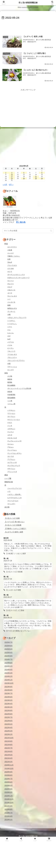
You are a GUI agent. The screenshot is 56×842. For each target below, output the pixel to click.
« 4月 (5, 185)
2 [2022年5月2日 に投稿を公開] (5, 172)
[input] (28, 230)
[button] (51, 231)
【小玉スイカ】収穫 (12, 518)
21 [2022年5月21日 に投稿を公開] (36, 176)
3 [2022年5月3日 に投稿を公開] (11, 172)
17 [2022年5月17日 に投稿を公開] (12, 176)
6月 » (11, 185)
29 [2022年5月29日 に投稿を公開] (42, 178)
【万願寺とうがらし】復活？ (15, 528)
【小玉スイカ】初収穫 (12, 525)
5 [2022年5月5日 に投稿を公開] (23, 172)
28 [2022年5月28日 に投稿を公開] (36, 178)
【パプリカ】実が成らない (14, 522)
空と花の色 (21, 222)
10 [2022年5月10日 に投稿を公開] (12, 174)
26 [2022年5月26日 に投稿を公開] (24, 178)
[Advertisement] (28, 26)
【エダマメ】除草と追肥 (13, 532)
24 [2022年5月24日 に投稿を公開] (12, 178)
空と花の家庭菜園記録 (28, 3)
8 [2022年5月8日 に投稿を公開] (41, 172)
